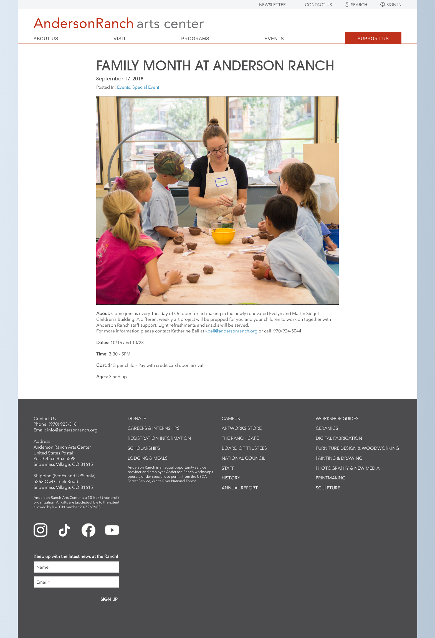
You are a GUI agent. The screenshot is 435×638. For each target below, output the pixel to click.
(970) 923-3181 (64, 424)
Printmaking (330, 478)
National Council (243, 458)
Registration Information (159, 438)
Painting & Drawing (339, 458)
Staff (228, 468)
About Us (46, 39)
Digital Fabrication (339, 438)
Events (274, 39)
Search (359, 4)
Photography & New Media (348, 468)
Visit (119, 39)
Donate (137, 418)
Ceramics (327, 428)
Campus (231, 418)
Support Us (373, 38)
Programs (195, 39)
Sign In (393, 4)
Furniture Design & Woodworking (357, 448)
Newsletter (272, 4)
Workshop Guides (337, 418)
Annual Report (240, 487)
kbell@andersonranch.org (231, 331)
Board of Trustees (244, 448)
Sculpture (328, 487)
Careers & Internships (153, 428)
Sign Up (109, 599)
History (231, 478)
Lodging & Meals (148, 458)
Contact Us (318, 4)
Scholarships (144, 448)
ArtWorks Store (242, 428)
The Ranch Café (240, 438)
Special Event (145, 87)
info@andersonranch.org (72, 430)
